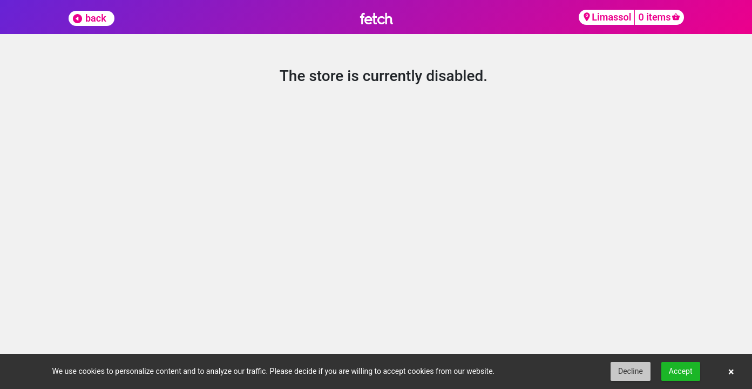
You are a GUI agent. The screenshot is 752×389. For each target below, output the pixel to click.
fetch (376, 19)
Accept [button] (681, 371)
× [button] (731, 371)
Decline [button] (630, 371)
